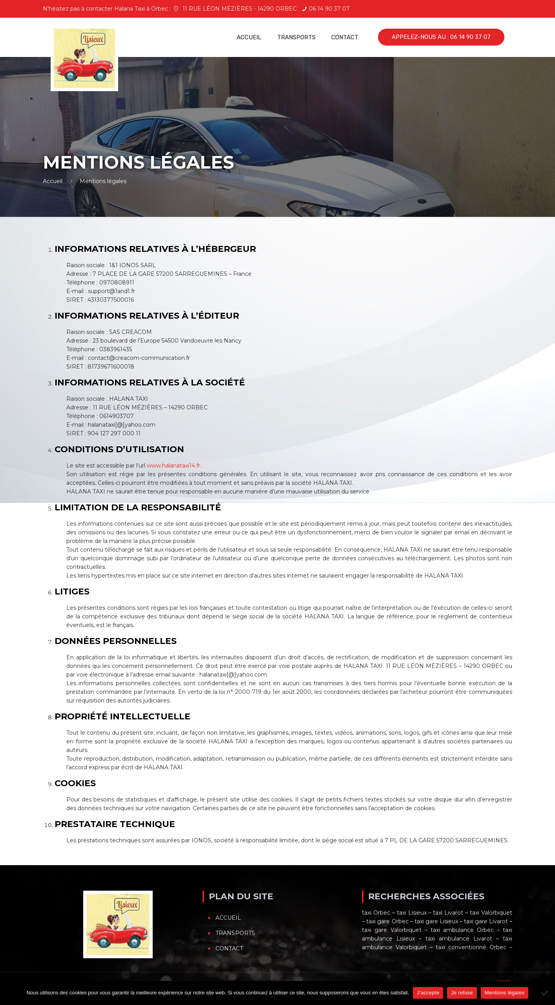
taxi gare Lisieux (436, 921)
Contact (229, 948)
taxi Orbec (376, 912)
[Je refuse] (545, 993)
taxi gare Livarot (486, 921)
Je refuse (462, 993)
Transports (235, 933)
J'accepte (428, 993)
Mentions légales (505, 993)
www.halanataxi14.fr (173, 465)
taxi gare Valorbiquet (391, 929)
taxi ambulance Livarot (458, 938)
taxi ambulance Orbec (462, 929)
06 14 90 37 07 (329, 8)
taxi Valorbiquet (491, 912)
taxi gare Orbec (387, 921)
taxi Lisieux (412, 912)
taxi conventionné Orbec (471, 947)
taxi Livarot (448, 912)
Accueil (52, 181)
